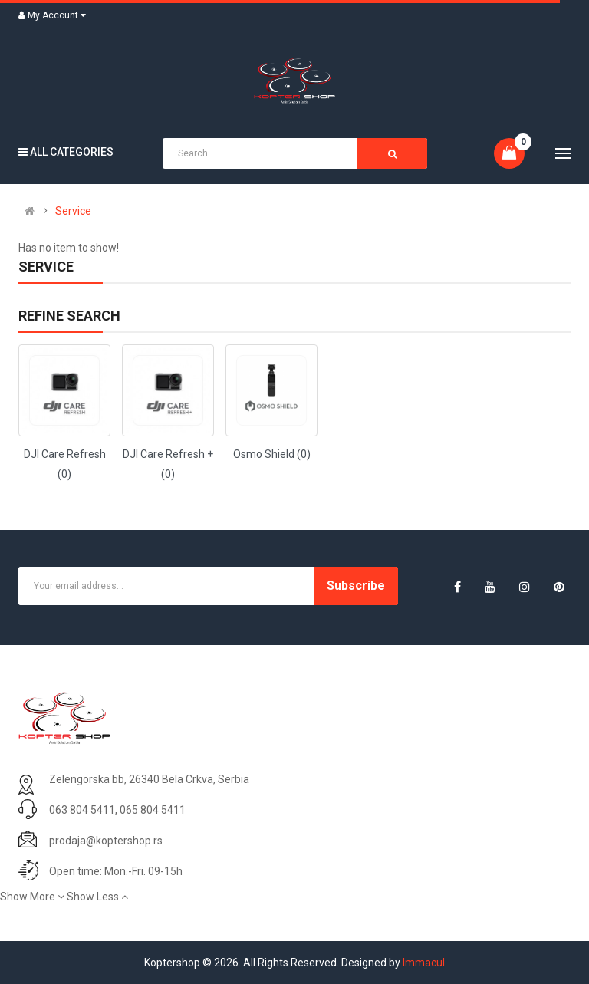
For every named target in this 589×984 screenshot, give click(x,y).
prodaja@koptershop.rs (106, 840)
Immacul (424, 962)
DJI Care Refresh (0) (65, 464)
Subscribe (356, 585)
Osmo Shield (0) (272, 454)
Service (73, 211)
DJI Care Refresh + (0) (168, 464)
